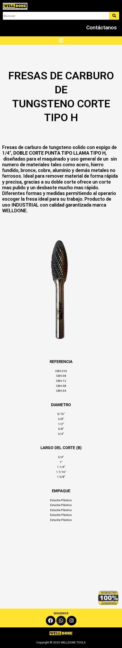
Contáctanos (101, 28)
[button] (61, 40)
